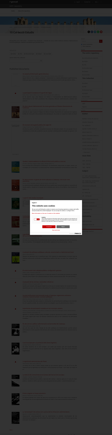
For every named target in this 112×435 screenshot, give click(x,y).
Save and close (56, 230)
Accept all (48, 226)
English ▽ (34, 202)
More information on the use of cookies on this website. (46, 213)
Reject (63, 226)
